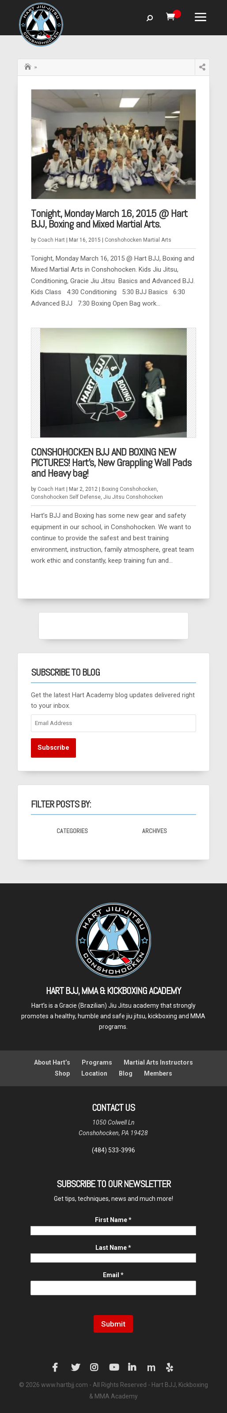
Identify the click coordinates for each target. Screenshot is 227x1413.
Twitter (75, 1367)
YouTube (113, 1367)
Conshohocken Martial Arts (138, 240)
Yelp (170, 1367)
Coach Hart (51, 240)
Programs (97, 1062)
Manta (151, 1367)
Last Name (113, 1247)
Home (28, 65)
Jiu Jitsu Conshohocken (133, 497)
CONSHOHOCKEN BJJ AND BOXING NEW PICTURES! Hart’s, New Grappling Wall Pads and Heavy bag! (111, 462)
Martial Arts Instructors (158, 1062)
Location (94, 1073)
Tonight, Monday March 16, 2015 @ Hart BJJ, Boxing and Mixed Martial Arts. (109, 218)
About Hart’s (52, 1062)
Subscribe (53, 747)
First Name (113, 1219)
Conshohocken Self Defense (66, 497)
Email (113, 1274)
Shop (62, 1073)
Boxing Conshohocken (129, 489)
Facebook (56, 1367)
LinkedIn (132, 1367)
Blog (125, 1073)
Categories (72, 831)
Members (158, 1073)
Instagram (94, 1367)
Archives (154, 831)
